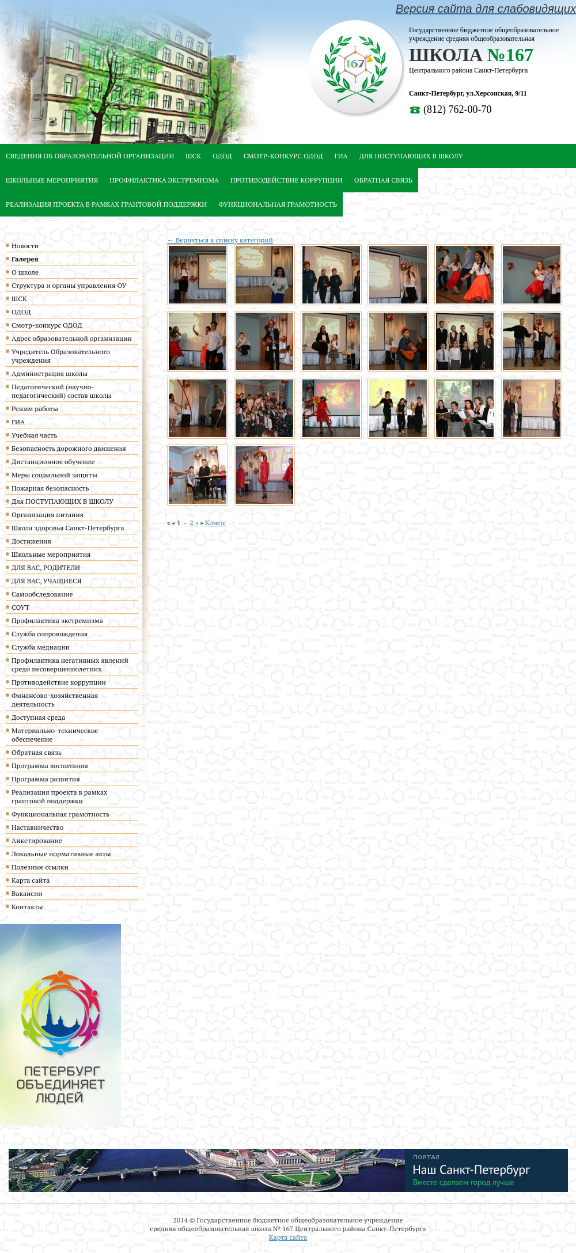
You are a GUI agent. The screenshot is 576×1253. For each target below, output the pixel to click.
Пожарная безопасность (50, 488)
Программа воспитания (50, 765)
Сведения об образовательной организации (90, 155)
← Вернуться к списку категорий (220, 240)
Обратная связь (383, 180)
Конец (215, 522)
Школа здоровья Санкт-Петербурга (68, 527)
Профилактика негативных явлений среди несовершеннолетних (70, 664)
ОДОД (222, 155)
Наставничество (37, 827)
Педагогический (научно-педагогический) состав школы (62, 391)
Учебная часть (34, 435)
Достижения (31, 541)
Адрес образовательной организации (72, 338)
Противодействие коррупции (286, 180)
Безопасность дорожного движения (69, 448)
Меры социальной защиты (54, 474)
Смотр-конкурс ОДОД (283, 155)
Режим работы (35, 408)
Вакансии (27, 893)
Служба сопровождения (50, 633)
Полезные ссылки (40, 867)
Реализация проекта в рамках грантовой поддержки (106, 204)
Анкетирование (37, 840)
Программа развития (46, 778)
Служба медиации (41, 647)
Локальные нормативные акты (61, 853)
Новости (25, 245)
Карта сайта (31, 880)
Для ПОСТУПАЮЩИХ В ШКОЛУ (411, 155)
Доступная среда (38, 717)
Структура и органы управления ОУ (69, 285)
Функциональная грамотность (277, 204)
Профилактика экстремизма (164, 180)
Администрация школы (50, 373)
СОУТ (20, 607)
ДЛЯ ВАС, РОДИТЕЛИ (46, 567)
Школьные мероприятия (52, 180)
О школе (25, 272)
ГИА (341, 155)
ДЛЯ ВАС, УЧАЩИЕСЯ (46, 580)
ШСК (193, 155)
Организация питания (48, 514)
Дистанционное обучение (53, 461)
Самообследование (42, 594)
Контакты (27, 906)
